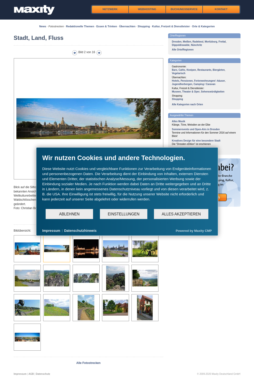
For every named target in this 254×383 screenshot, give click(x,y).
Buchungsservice (184, 9)
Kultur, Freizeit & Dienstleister (171, 26)
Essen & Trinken (106, 26)
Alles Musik (178, 121)
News (42, 26)
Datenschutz (43, 374)
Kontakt (221, 9)
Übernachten (127, 26)
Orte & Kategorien (203, 26)
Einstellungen (123, 214)
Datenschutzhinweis (80, 231)
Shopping (144, 26)
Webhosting (147, 9)
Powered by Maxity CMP (194, 230)
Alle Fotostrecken (88, 363)
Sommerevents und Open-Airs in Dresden (196, 129)
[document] (127, 181)
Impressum (20, 374)
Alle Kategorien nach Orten (187, 104)
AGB (31, 374)
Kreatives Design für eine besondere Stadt (196, 140)
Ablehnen (69, 214)
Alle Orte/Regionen (183, 49)
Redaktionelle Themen (80, 26)
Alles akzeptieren (181, 214)
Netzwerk (110, 9)
